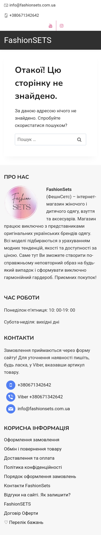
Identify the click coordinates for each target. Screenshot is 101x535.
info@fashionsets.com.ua (32, 5)
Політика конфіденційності (33, 467)
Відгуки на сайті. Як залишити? (37, 494)
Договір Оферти (21, 513)
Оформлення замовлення (32, 439)
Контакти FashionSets (27, 485)
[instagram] (62, 26)
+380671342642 (24, 15)
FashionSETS (17, 504)
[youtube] (50, 26)
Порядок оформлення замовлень (40, 476)
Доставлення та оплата (29, 458)
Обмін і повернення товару (33, 449)
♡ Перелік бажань (23, 522)
